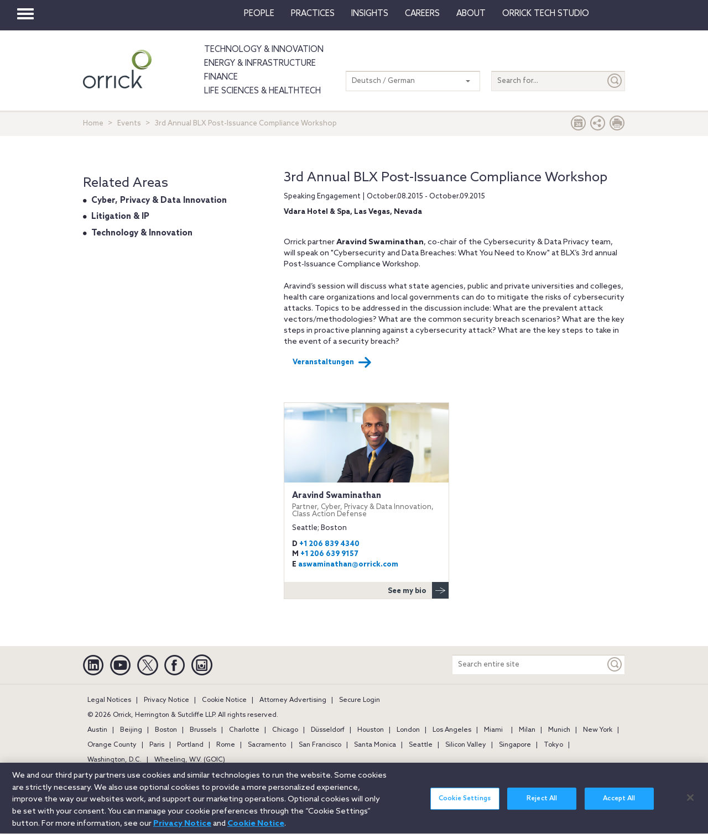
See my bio (418, 590)
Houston (370, 730)
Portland (190, 745)
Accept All (619, 807)
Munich (559, 730)
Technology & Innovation (264, 50)
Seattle (421, 745)
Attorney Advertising (292, 700)
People (259, 14)
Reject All (542, 807)
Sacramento (267, 745)
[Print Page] (617, 126)
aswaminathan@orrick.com (348, 564)
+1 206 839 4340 (329, 544)
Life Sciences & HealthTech (262, 91)
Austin (97, 730)
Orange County (112, 745)
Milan (527, 730)
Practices (313, 14)
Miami (493, 730)
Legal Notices (109, 700)
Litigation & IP (120, 217)
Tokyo (553, 745)
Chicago (285, 730)
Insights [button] (369, 14)
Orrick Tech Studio (545, 14)
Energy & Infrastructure (260, 64)
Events (129, 123)
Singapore (515, 745)
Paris (156, 745)
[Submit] (615, 81)
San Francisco (320, 745)
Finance (221, 77)
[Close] (690, 805)
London (408, 730)
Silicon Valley (465, 745)
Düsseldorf (328, 730)
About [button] (471, 14)
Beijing (131, 730)
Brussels (203, 730)
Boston (166, 730)
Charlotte (244, 730)
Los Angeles (452, 730)
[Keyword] (615, 664)
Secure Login (359, 700)
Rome (225, 745)
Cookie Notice (224, 700)
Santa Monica (375, 745)
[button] (598, 126)
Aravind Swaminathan (366, 504)
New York (597, 730)
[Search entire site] (529, 664)
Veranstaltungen (332, 362)
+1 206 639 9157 (329, 554)
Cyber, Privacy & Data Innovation (159, 201)
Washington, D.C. (114, 760)
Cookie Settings (465, 807)
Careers (422, 14)
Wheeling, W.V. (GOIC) (189, 760)
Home (93, 123)
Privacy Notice (166, 700)
